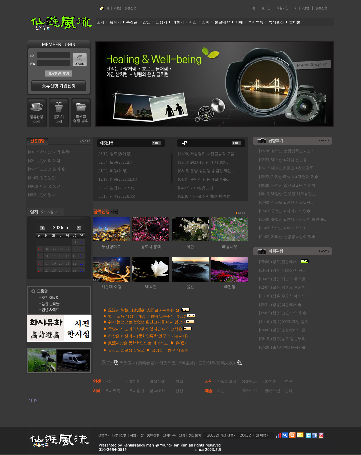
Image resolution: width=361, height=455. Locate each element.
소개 (109, 381)
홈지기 (135, 381)
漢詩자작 (249, 391)
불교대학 (157, 391)
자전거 (271, 381)
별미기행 (157, 381)
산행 (179, 391)
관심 (179, 381)
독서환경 (136, 391)
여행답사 (249, 381)
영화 (288, 391)
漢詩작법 (272, 391)
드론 (288, 381)
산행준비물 (226, 381)
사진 (221, 391)
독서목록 (112, 391)
